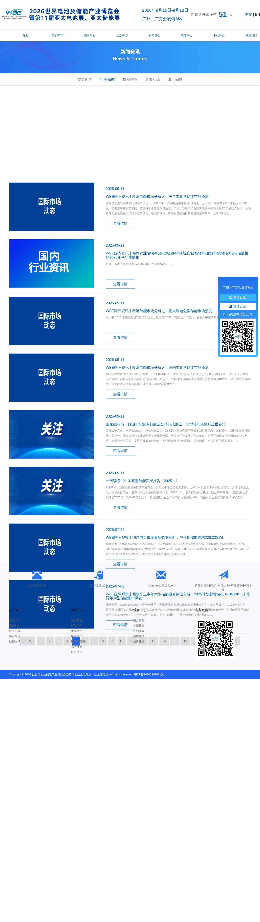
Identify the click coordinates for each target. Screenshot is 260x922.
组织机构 (14, 625)
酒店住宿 (138, 641)
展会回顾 (175, 79)
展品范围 (76, 625)
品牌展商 (76, 646)
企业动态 (152, 79)
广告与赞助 (78, 641)
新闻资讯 (154, 35)
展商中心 (89, 35)
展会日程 (14, 630)
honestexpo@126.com (161, 585)
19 (217, 690)
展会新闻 (85, 79)
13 (153, 690)
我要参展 (76, 620)
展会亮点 (14, 636)
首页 (25, 35)
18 (206, 690)
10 (121, 690)
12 (143, 690)
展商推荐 (130, 79)
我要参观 (138, 620)
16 (185, 690)
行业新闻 (107, 79)
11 (132, 690)
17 (196, 690)
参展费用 (76, 630)
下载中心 (218, 35)
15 (174, 690)
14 (164, 690)
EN (257, 15)
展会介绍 (14, 620)
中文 (248, 15)
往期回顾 (14, 641)
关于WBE (57, 35)
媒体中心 (186, 35)
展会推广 (76, 636)
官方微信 (201, 610)
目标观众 (138, 630)
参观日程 (138, 625)
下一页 (232, 690)
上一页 (27, 690)
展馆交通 (138, 636)
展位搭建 (76, 651)
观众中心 (122, 35)
